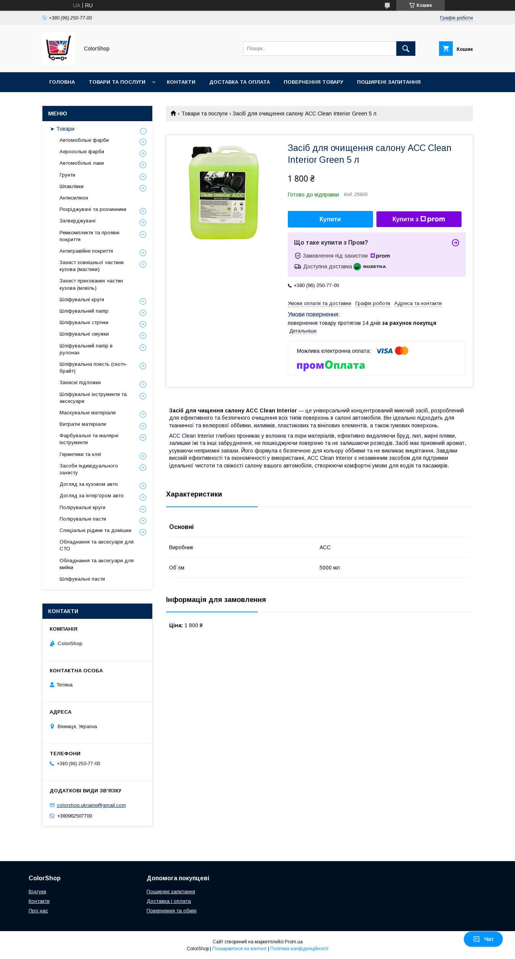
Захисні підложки (80, 382)
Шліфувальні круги (82, 299)
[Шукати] (405, 48)
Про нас (38, 911)
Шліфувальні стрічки (84, 322)
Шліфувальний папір (84, 311)
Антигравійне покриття (86, 251)
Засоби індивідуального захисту (89, 469)
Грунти (67, 175)
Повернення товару (313, 82)
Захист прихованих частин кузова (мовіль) (91, 284)
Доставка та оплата (239, 82)
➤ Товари (62, 129)
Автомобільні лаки (82, 163)
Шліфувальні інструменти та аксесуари (93, 397)
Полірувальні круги (82, 507)
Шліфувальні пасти (82, 579)
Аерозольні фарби (82, 151)
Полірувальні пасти (83, 519)
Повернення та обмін (172, 911)
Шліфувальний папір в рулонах (86, 349)
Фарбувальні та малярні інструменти (89, 439)
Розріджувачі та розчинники (93, 209)
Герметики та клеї (81, 454)
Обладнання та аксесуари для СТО (97, 545)
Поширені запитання (389, 82)
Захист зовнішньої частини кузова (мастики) (92, 266)
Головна (62, 82)
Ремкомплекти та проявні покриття (89, 236)
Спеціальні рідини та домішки (95, 530)
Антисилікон (74, 198)
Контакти (181, 82)
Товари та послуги (117, 82)
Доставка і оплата (169, 901)
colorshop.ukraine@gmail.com (91, 805)
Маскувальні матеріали (88, 412)
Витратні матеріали (83, 424)
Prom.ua (294, 941)
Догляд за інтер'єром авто (92, 495)
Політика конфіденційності (299, 948)
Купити (330, 219)
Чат (483, 939)
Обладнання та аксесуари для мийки (97, 564)
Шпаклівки (72, 186)
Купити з (418, 219)
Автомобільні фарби (84, 140)
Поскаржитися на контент (239, 948)
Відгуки (37, 891)
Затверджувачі (77, 221)
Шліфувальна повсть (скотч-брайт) (94, 367)
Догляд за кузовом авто (89, 484)
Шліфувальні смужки (84, 334)
